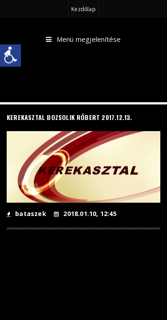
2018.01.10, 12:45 (85, 213)
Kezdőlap (83, 9)
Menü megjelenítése (83, 39)
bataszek (26, 213)
